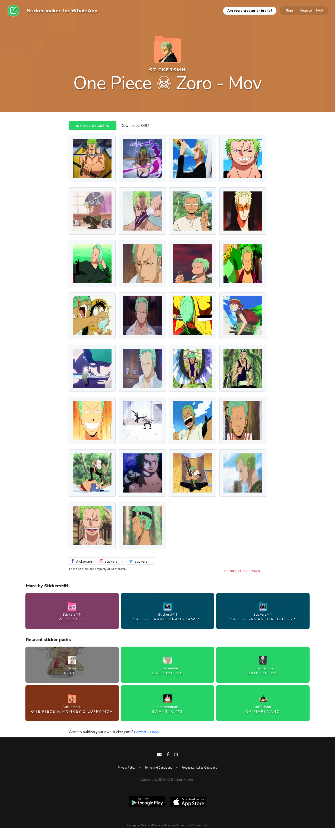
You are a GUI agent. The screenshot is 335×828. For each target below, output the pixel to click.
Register (306, 10)
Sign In (291, 10)
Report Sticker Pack (241, 571)
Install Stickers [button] (92, 126)
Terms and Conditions (158, 768)
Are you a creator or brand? (249, 11)
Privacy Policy (126, 768)
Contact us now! (147, 731)
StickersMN (167, 69)
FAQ (319, 10)
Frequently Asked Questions (199, 768)
